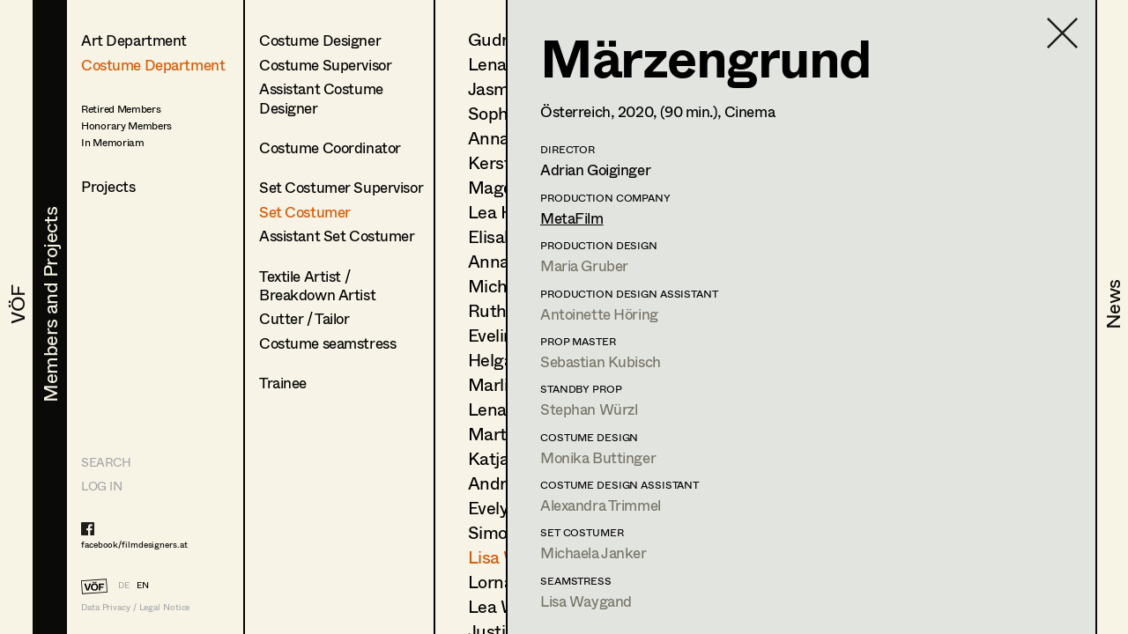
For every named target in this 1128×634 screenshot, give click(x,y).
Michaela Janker (593, 552)
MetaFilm (572, 218)
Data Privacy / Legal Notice (135, 607)
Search (105, 462)
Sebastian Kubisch (600, 361)
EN (143, 585)
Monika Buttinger (598, 457)
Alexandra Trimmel (600, 505)
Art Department (134, 40)
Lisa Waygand (586, 601)
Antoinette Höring (599, 314)
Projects (108, 186)
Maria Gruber (584, 265)
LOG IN (101, 485)
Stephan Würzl (588, 409)
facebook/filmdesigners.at (134, 544)
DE (124, 585)
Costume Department (153, 65)
